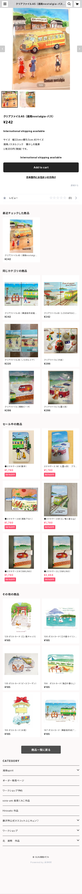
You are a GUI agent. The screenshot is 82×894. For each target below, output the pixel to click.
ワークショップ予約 (13, 790)
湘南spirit (8, 770)
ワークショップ (10, 830)
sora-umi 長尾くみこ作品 (16, 800)
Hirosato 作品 (10, 810)
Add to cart (41, 167)
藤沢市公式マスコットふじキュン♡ (21, 820)
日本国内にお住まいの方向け (41, 177)
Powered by (41, 862)
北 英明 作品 (11, 840)
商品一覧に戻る (41, 749)
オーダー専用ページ (13, 780)
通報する (75, 185)
